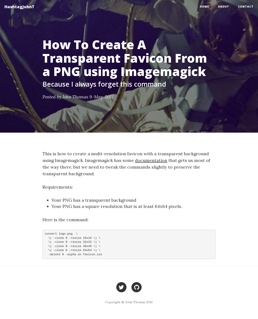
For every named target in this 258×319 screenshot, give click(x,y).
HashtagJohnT (19, 6)
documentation (151, 160)
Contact (246, 6)
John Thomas (75, 97)
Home (204, 6)
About (223, 6)
